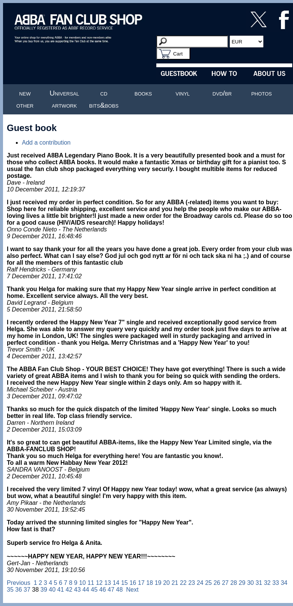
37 (27, 589)
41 (60, 589)
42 (69, 589)
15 (124, 583)
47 (111, 589)
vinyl (183, 93)
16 (133, 583)
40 (52, 589)
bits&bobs (104, 105)
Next (132, 589)
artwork (64, 105)
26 (216, 583)
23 (191, 583)
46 (102, 589)
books (143, 93)
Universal (64, 93)
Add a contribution (46, 142)
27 (225, 583)
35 (10, 589)
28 (233, 583)
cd (104, 93)
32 (267, 583)
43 (77, 589)
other (25, 105)
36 (18, 589)
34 (284, 583)
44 (85, 589)
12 (99, 583)
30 (250, 583)
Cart (177, 54)
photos (261, 93)
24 (200, 583)
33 (275, 583)
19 (158, 583)
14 (116, 583)
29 (242, 583)
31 (259, 583)
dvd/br (222, 93)
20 (166, 583)
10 (82, 583)
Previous (18, 583)
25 (208, 583)
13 (107, 583)
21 (174, 583)
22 (183, 583)
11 (91, 583)
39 (43, 589)
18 (149, 583)
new (25, 93)
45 (94, 589)
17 (141, 583)
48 (119, 589)
